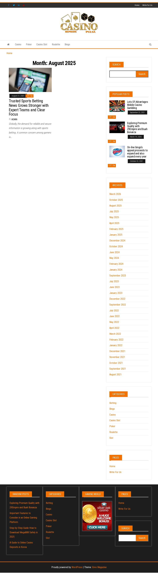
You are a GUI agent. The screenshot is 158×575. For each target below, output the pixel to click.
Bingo (67, 44)
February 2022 (116, 339)
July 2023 (114, 281)
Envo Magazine (99, 567)
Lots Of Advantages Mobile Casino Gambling (137, 105)
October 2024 (116, 246)
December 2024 (117, 240)
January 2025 (115, 234)
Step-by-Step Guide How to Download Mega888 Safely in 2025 (24, 532)
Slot (111, 437)
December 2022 (117, 298)
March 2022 (115, 333)
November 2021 (117, 357)
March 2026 (115, 194)
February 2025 (116, 229)
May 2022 (114, 322)
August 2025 (115, 205)
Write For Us (147, 5)
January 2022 (115, 345)
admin (14, 119)
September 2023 (117, 275)
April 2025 (114, 223)
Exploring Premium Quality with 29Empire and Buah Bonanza (137, 127)
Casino (18, 44)
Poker (29, 44)
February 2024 (116, 263)
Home (137, 5)
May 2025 (114, 217)
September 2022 (117, 304)
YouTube (23, 5)
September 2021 (117, 368)
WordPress (77, 567)
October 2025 (116, 199)
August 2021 (115, 374)
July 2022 (114, 310)
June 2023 (114, 287)
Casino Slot (41, 44)
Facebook (8, 5)
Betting (112, 403)
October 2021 (116, 362)
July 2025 (114, 211)
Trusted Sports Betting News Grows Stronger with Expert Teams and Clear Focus (29, 107)
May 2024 (114, 258)
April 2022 (114, 327)
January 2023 (115, 293)
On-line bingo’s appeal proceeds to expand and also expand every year (137, 152)
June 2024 (114, 252)
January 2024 (115, 269)
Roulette (56, 44)
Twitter (13, 5)
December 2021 (117, 351)
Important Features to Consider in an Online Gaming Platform (23, 518)
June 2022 (114, 316)
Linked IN (18, 5)
